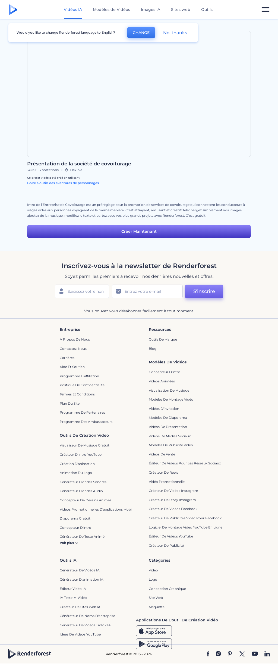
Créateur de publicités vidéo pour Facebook (185, 518)
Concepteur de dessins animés (85, 500)
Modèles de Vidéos (111, 9)
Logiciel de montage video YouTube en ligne (185, 527)
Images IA (150, 9)
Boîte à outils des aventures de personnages (63, 183)
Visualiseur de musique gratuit (84, 445)
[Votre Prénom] (82, 291)
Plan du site (70, 403)
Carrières (67, 358)
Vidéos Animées (162, 381)
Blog (152, 349)
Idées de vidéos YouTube (80, 634)
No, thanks (175, 32)
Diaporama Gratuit (75, 518)
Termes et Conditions (77, 394)
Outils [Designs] (207, 9)
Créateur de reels (163, 472)
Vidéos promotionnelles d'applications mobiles (98, 509)
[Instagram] (218, 654)
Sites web (180, 9)
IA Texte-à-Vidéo (73, 598)
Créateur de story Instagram (172, 500)
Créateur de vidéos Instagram (173, 491)
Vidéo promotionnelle (167, 482)
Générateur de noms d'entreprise (87, 616)
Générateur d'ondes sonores (83, 482)
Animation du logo (76, 473)
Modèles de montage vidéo (171, 399)
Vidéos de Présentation (168, 427)
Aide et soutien (72, 367)
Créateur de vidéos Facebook (173, 509)
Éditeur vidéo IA (73, 589)
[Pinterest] (229, 654)
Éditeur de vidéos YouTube (171, 536)
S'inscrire (204, 291)
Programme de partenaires (82, 412)
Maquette (157, 607)
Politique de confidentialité (82, 385)
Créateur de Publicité (166, 545)
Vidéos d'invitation (164, 409)
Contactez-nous (73, 349)
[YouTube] (255, 654)
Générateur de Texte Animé (82, 536)
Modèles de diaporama (168, 418)
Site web (156, 598)
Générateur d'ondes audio (81, 491)
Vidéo (153, 570)
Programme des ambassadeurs (86, 422)
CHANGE (141, 32)
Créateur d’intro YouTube (81, 454)
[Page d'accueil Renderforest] (13, 9)
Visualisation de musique (169, 390)
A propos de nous (75, 339)
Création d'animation (77, 464)
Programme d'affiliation (79, 376)
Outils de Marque (163, 339)
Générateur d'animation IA (81, 579)
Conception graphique (167, 589)
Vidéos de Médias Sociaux (170, 436)
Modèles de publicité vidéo (171, 445)
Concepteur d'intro (164, 372)
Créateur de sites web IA (80, 607)
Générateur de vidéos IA (80, 570)
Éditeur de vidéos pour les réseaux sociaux (185, 463)
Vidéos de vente (162, 454)
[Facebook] (208, 654)
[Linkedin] (267, 654)
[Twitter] (242, 654)
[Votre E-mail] (147, 291)
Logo (153, 579)
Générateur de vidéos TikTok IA (85, 625)
